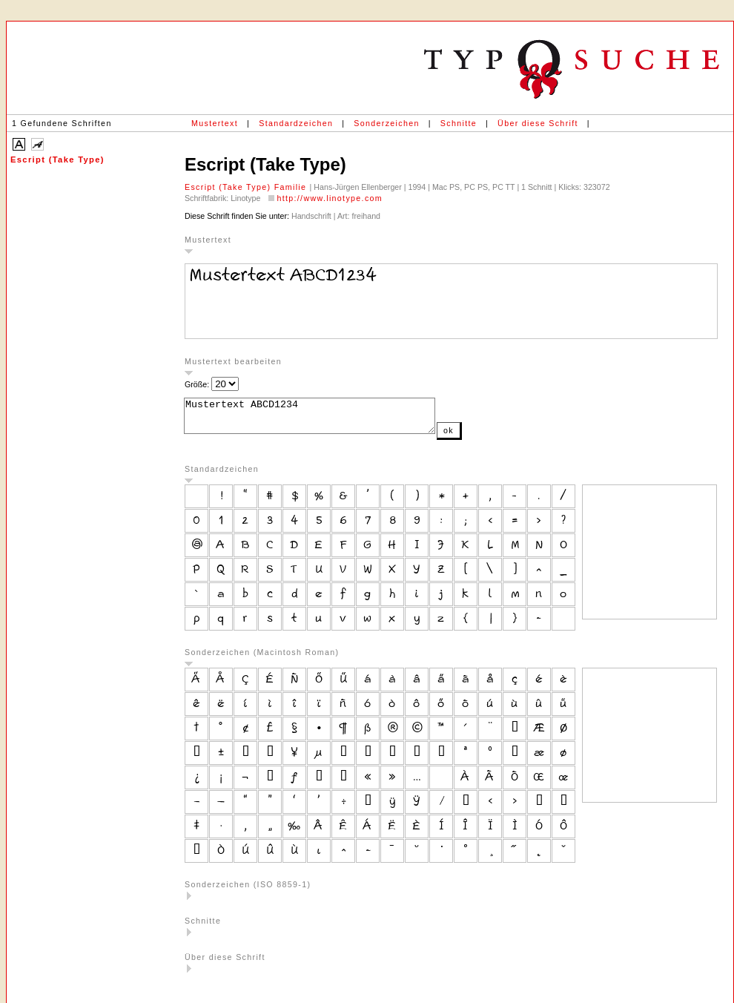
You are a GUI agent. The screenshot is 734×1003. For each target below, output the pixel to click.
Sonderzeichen (386, 123)
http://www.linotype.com (330, 198)
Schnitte (458, 123)
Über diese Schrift (537, 123)
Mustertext (214, 123)
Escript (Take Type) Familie (247, 186)
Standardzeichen (296, 123)
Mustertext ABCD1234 (324, 419)
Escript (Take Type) (57, 159)
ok (478, 437)
